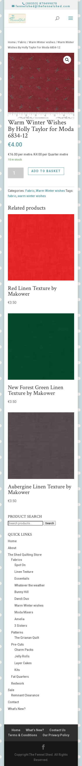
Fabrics (16, 559)
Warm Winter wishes (42, 42)
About (12, 548)
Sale (11, 690)
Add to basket (46, 171)
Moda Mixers (23, 612)
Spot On (20, 565)
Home (12, 42)
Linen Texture (23, 572)
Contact (13, 702)
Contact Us (57, 730)
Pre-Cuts (17, 644)
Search (49, 523)
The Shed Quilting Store (25, 554)
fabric (12, 196)
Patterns (17, 632)
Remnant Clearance (25, 695)
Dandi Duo (21, 598)
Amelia (19, 619)
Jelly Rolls (22, 656)
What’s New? (17, 709)
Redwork (17, 683)
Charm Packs (23, 649)
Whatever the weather (29, 585)
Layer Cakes (23, 663)
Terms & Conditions (22, 735)
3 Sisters (20, 625)
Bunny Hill (21, 592)
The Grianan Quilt (26, 637)
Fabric (22, 42)
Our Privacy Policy (56, 735)
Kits (17, 670)
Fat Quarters (20, 676)
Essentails (21, 578)
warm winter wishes (32, 196)
